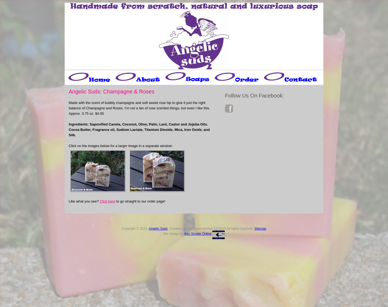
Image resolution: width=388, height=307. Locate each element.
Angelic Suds (158, 229)
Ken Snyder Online (198, 234)
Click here (107, 201)
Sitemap (260, 229)
